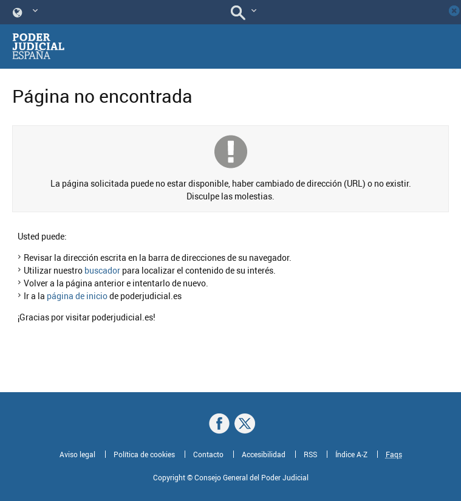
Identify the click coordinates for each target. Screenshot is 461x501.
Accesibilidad (263, 454)
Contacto (208, 454)
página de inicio (77, 296)
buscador (102, 270)
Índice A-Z (351, 454)
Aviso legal (77, 454)
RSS (310, 454)
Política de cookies (144, 454)
